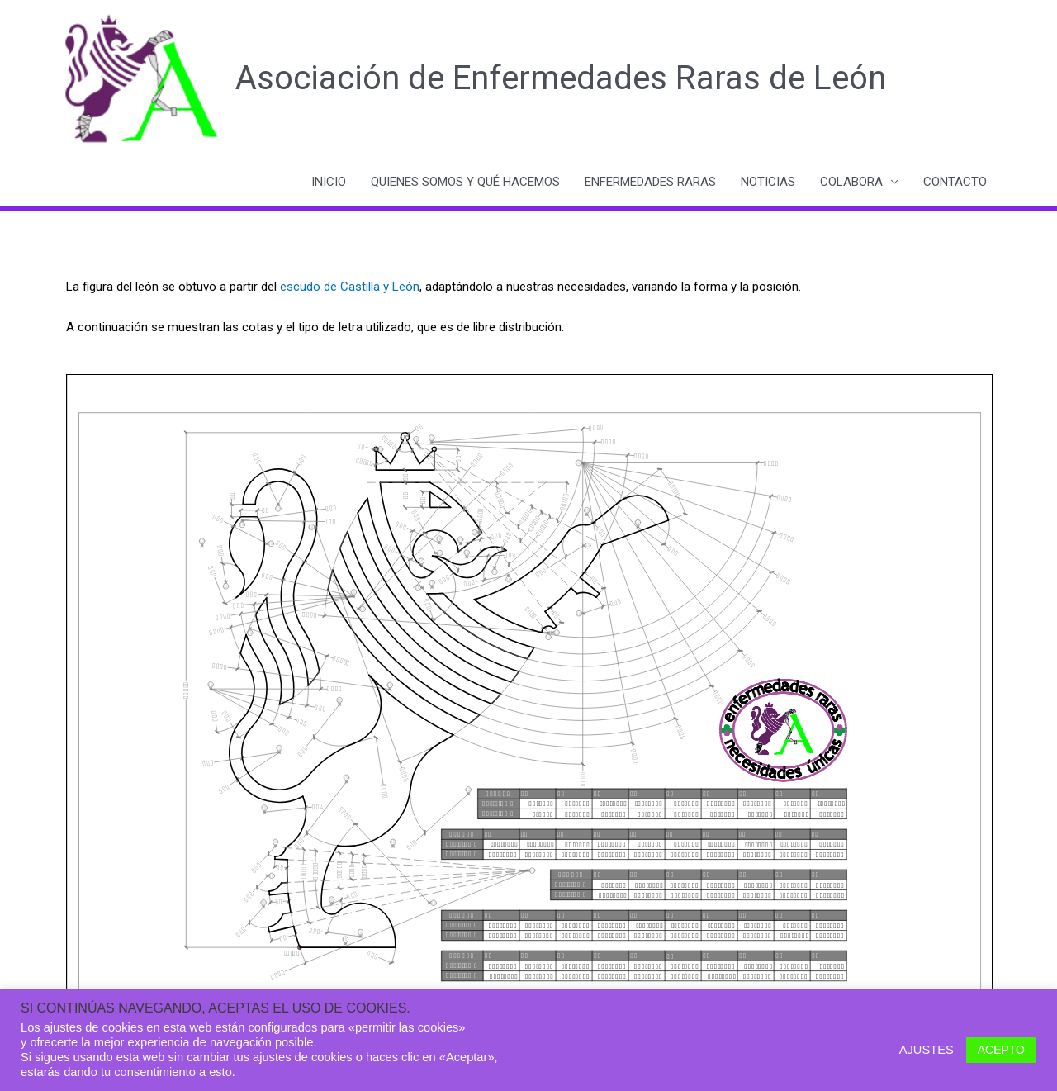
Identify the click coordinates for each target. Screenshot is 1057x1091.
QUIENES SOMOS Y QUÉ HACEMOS (465, 181)
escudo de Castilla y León (349, 286)
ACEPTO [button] (1001, 1049)
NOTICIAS (768, 181)
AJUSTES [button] (926, 1049)
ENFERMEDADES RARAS (650, 181)
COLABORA (851, 181)
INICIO (328, 181)
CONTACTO (955, 181)
